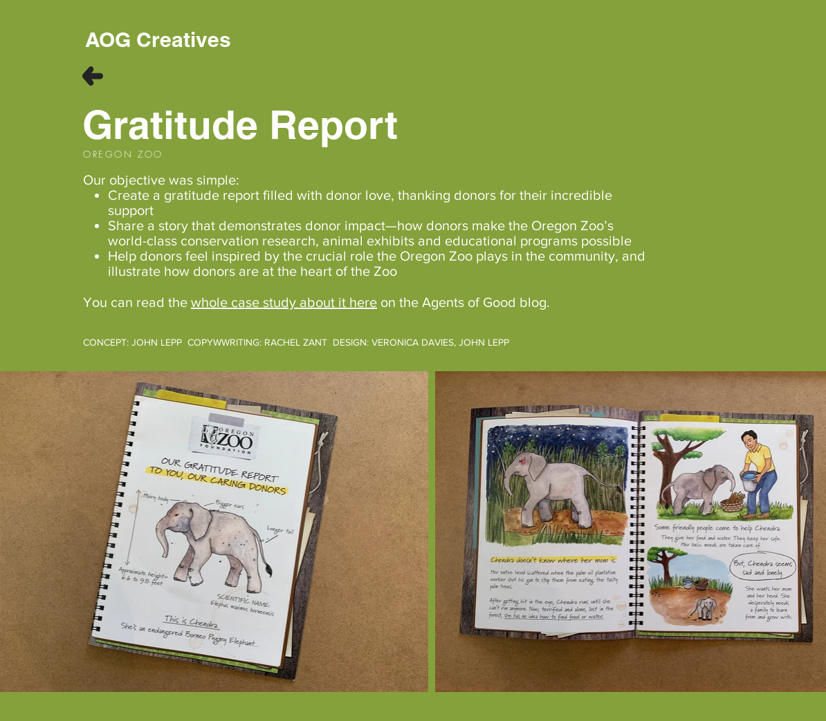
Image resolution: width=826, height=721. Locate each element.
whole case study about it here (284, 302)
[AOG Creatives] (158, 39)
